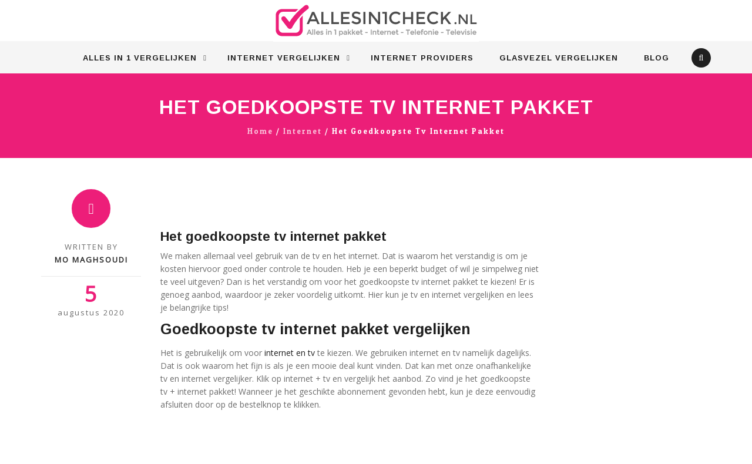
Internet (302, 132)
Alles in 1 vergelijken (140, 57)
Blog (656, 57)
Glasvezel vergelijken (558, 57)
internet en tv (289, 352)
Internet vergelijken (283, 57)
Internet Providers (422, 57)
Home (260, 132)
